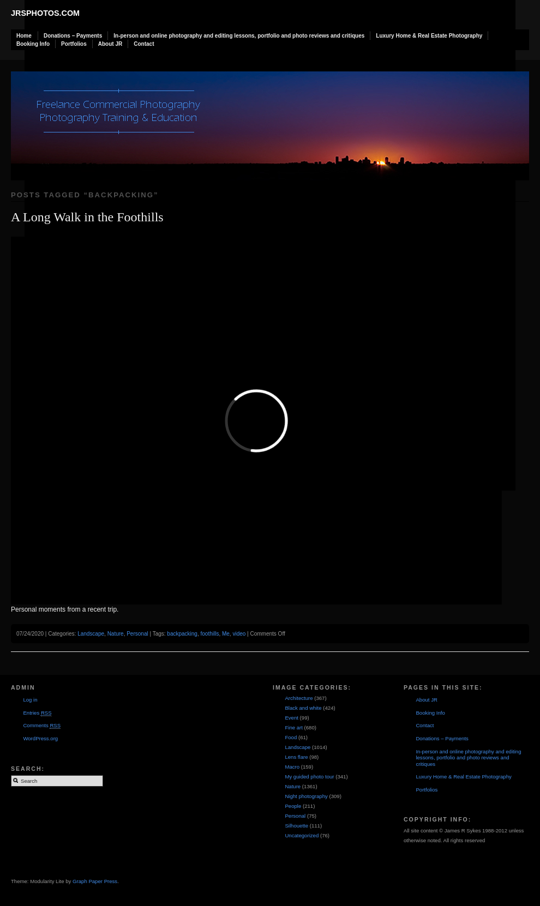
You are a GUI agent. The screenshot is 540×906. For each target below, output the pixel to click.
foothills (209, 634)
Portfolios (74, 44)
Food (291, 737)
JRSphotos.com (45, 13)
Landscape (90, 634)
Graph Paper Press (95, 881)
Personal (137, 634)
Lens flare (296, 757)
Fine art (294, 727)
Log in (30, 700)
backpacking (182, 634)
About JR (110, 44)
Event (291, 718)
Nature (115, 634)
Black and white (303, 708)
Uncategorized (302, 835)
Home (24, 36)
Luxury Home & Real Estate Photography (429, 36)
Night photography (306, 796)
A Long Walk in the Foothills (87, 217)
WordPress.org (40, 738)
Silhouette (296, 826)
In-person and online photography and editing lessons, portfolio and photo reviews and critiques (238, 36)
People (293, 806)
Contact (144, 44)
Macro (292, 767)
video (238, 634)
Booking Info (33, 44)
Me (226, 634)
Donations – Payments (73, 36)
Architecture (299, 698)
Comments (42, 725)
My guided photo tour (309, 777)
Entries (37, 713)
